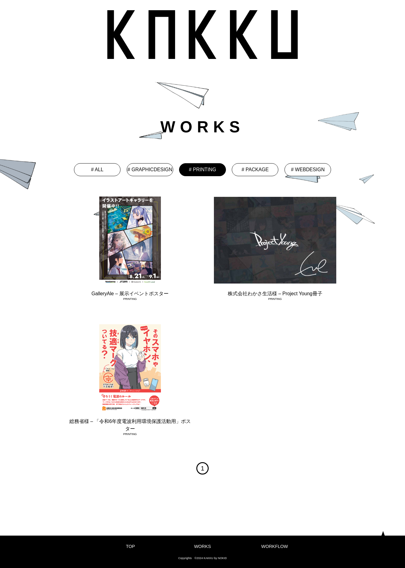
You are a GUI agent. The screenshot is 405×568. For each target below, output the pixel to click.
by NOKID (220, 558)
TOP (130, 546)
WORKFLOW (274, 546)
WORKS (202, 546)
